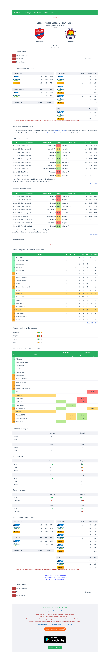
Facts (46, 13)
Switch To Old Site (55, 648)
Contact (63, 611)
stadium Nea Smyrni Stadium (50, 133)
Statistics (37, 13)
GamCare (69, 624)
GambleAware (42, 624)
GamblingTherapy (56, 624)
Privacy (47, 611)
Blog (52, 13)
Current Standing (92, 323)
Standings (27, 13)
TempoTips (55, 18)
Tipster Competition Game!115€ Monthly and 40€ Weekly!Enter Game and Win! (55, 577)
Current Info (94, 184)
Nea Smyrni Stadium (59, 130)
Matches (17, 13)
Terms (55, 611)
